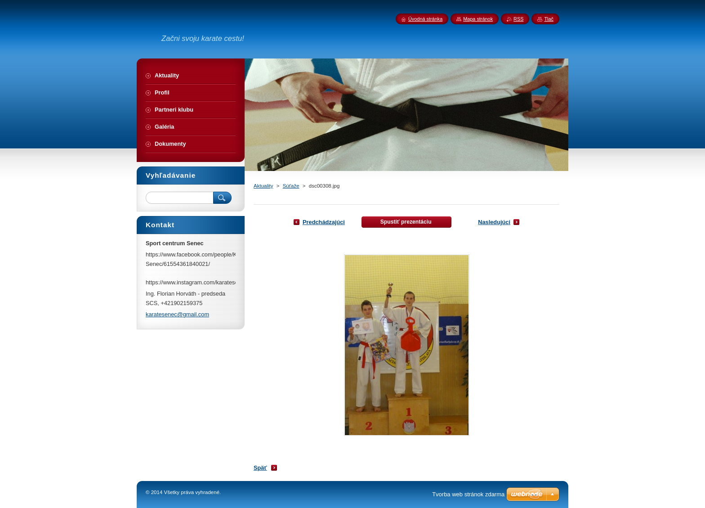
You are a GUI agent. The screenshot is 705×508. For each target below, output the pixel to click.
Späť (260, 467)
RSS (518, 19)
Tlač (548, 19)
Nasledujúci (494, 222)
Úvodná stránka (425, 19)
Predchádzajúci (324, 222)
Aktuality (263, 186)
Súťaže (291, 186)
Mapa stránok (478, 19)
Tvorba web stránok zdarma (468, 494)
